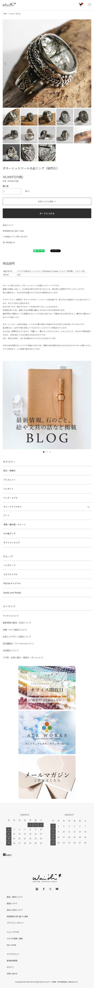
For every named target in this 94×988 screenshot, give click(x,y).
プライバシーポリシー (15, 922)
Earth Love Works (12, 592)
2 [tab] (47, 452)
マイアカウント (13, 954)
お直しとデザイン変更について (17, 636)
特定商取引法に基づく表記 (13, 231)
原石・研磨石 (9, 470)
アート (6, 515)
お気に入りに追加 (47, 201)
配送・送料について (15, 897)
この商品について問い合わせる (15, 236)
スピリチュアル (10, 574)
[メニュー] (89, 4)
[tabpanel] (47, 405)
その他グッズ (9, 533)
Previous (6, 63)
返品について (8, 225)
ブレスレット (9, 479)
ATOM (13, 945)
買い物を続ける (9, 242)
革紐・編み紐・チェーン (14, 524)
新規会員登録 (12, 960)
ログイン (10, 967)
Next (88, 63)
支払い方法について (15, 910)
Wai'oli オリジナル (12, 583)
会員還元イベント (11, 650)
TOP (5, 13)
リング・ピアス (15, 13)
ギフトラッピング (11, 542)
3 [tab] (50, 452)
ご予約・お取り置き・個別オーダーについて (23, 657)
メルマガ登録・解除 (15, 938)
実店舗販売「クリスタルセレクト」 (19, 643)
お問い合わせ (12, 973)
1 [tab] (43, 452)
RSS (8, 945)
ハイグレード (9, 565)
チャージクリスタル (12, 506)
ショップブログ (13, 932)
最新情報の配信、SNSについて (17, 622)
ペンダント (8, 488)
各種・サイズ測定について (15, 629)
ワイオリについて (11, 615)
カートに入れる (47, 213)
